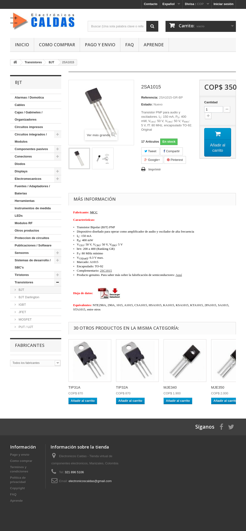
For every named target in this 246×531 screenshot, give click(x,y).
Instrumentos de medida (33, 208)
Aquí (179, 275)
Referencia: (149, 97)
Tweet (150, 151)
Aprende (154, 44)
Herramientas (25, 201)
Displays (21, 171)
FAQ (129, 44)
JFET (22, 312)
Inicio (22, 44)
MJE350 (217, 387)
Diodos (20, 164)
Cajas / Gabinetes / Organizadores (29, 116)
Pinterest (175, 160)
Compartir (171, 151)
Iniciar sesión (224, 4)
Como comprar (57, 44)
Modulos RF (23, 223)
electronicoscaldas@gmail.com (89, 481)
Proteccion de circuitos (32, 238)
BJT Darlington (28, 297)
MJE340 (170, 387)
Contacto (150, 4)
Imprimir (154, 169)
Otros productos (27, 230)
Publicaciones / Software (33, 245)
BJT (21, 290)
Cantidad (211, 102)
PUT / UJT (25, 327)
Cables (20, 105)
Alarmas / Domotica (29, 97)
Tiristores (22, 275)
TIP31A (74, 387)
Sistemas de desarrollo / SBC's (33, 263)
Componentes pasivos (31, 149)
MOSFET (25, 319)
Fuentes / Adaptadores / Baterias (32, 189)
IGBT (22, 304)
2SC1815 (106, 270)
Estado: (147, 104)
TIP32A (122, 387)
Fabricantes (29, 345)
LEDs (19, 215)
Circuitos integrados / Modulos (31, 138)
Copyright (17, 488)
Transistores (24, 282)
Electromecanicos (28, 179)
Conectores (23, 156)
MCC (94, 212)
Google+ (152, 160)
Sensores (22, 253)
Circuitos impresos (29, 127)
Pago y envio (100, 44)
